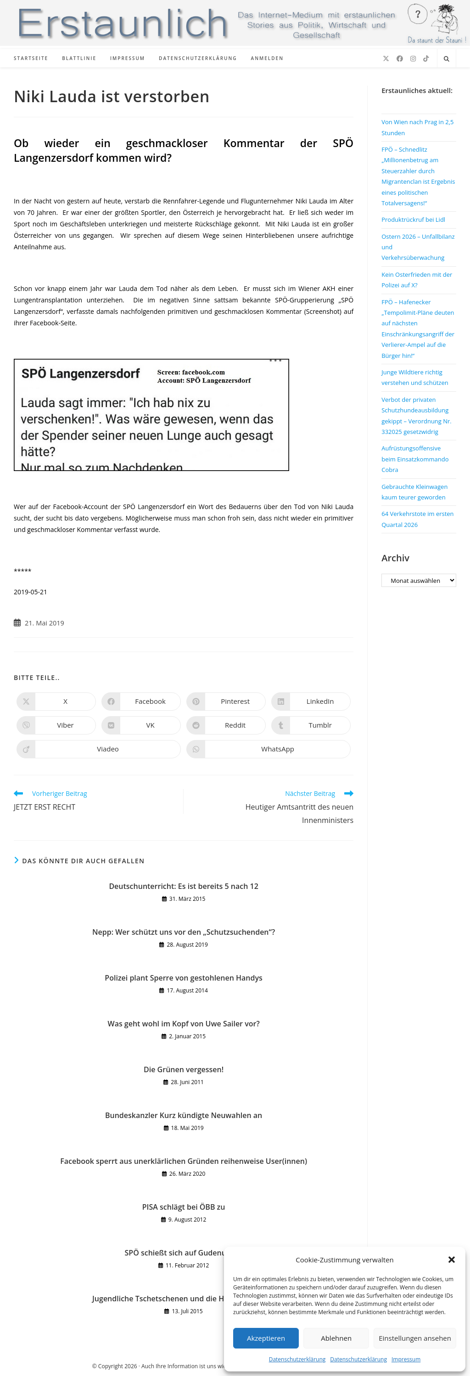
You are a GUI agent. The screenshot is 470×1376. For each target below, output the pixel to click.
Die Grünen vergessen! (184, 1069)
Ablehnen (336, 1338)
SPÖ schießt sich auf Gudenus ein (184, 1253)
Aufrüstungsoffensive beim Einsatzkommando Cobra (414, 459)
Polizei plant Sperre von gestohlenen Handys (183, 978)
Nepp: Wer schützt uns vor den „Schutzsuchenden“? (183, 932)
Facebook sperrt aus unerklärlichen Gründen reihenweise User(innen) (183, 1161)
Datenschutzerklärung (297, 1359)
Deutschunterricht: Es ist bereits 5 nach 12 (183, 886)
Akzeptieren (266, 1338)
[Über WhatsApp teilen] (268, 749)
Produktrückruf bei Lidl (413, 219)
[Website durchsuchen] (446, 59)
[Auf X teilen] (56, 701)
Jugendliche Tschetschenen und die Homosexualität (183, 1299)
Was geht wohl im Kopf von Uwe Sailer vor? (184, 1024)
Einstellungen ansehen (415, 1338)
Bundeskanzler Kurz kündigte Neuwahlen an (183, 1115)
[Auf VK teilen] (141, 725)
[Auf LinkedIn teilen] (311, 701)
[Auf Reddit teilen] (226, 725)
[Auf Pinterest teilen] (226, 701)
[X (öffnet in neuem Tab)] (386, 58)
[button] (451, 1259)
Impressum (406, 1359)
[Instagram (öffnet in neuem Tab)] (413, 58)
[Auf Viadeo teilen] (99, 749)
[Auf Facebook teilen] (141, 701)
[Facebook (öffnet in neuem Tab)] (400, 58)
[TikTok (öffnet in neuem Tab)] (426, 58)
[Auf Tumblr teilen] (311, 725)
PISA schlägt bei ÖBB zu (183, 1207)
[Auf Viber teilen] (56, 725)
